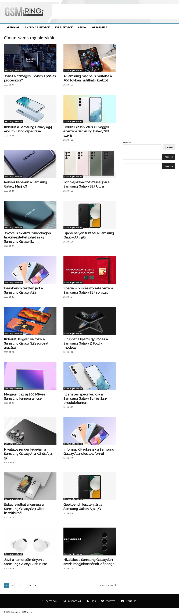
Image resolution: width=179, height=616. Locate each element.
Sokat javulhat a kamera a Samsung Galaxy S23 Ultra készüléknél (24, 509)
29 (29, 585)
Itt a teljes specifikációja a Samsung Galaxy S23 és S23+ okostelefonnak (85, 398)
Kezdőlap (13, 27)
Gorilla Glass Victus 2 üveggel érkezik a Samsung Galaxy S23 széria (86, 131)
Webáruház (99, 27)
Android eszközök (37, 27)
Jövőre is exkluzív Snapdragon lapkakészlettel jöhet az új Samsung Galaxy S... (27, 237)
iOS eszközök (64, 27)
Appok (82, 27)
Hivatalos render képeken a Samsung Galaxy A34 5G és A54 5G (28, 453)
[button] (173, 27)
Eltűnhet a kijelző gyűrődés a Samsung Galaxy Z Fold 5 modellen (85, 343)
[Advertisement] (115, 11)
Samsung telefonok (13, 70)
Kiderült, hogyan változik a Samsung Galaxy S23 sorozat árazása (26, 343)
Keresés (127, 142)
